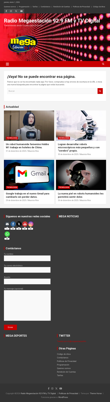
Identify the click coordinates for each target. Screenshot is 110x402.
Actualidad (12, 106)
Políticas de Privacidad (81, 7)
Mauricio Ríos (33, 151)
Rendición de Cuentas (61, 7)
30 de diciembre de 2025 (68, 154)
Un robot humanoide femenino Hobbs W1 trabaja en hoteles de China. (27, 146)
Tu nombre (27, 256)
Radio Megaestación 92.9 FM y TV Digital (52, 21)
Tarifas (35, 7)
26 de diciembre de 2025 (68, 200)
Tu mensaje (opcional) (27, 304)
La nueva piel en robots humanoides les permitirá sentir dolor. (80, 195)
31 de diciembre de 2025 (16, 151)
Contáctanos (45, 7)
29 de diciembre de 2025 (16, 200)
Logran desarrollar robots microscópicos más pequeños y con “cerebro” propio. (79, 147)
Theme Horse (96, 393)
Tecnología (12, 138)
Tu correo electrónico (27, 267)
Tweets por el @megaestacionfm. (71, 341)
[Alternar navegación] (7, 64)
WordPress (63, 397)
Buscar (100, 91)
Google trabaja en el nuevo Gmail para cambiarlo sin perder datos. (27, 195)
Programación (24, 7)
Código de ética (99, 7)
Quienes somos (10, 7)
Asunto (27, 279)
